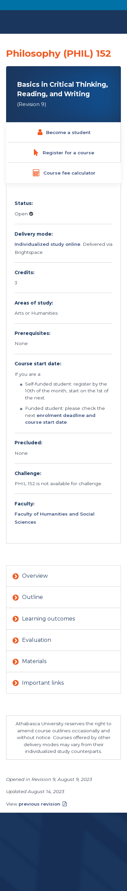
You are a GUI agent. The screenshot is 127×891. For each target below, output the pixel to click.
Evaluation (32, 640)
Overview (30, 576)
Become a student (64, 132)
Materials (29, 661)
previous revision (39, 804)
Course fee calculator (64, 172)
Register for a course (64, 152)
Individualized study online (47, 244)
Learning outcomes (44, 619)
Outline (28, 597)
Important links (38, 683)
